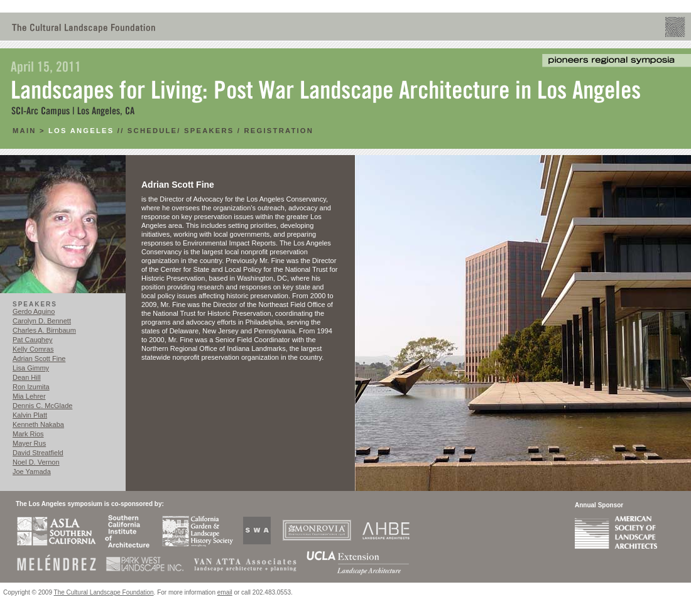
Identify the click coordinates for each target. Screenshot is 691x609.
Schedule (152, 130)
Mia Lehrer (29, 396)
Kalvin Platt (30, 415)
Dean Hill (27, 377)
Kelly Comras (33, 349)
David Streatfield (38, 452)
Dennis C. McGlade (42, 405)
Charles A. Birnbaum (44, 330)
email (224, 592)
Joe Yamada (32, 471)
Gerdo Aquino (34, 311)
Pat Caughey (33, 339)
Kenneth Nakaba (38, 424)
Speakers (209, 130)
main (26, 130)
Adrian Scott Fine (39, 358)
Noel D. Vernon (36, 462)
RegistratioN (279, 130)
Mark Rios (28, 434)
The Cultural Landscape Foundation (104, 592)
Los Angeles (81, 130)
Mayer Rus (29, 443)
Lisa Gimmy (31, 368)
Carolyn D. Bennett (42, 321)
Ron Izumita (31, 387)
